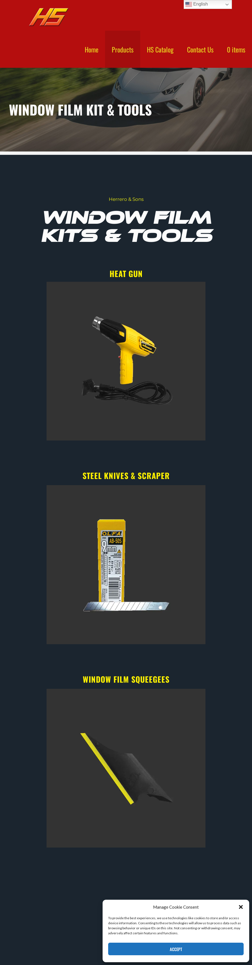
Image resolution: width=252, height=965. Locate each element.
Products (123, 49)
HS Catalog (160, 49)
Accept (176, 949)
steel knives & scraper (126, 475)
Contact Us (200, 49)
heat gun (126, 273)
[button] (241, 907)
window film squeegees (126, 679)
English (196, 4)
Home (91, 49)
